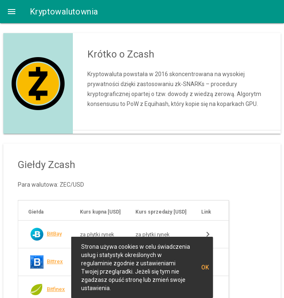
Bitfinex (56, 289)
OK (205, 267)
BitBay (54, 234)
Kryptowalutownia (64, 11)
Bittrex (55, 261)
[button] (12, 12)
